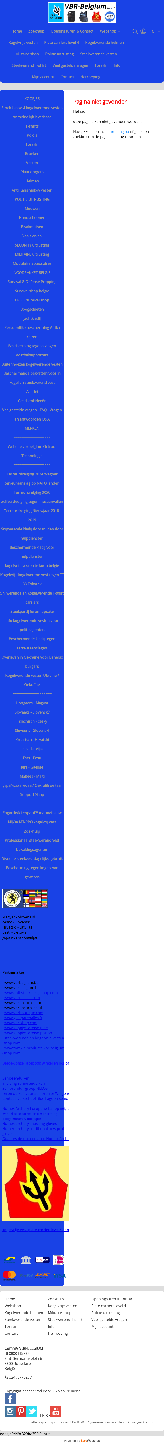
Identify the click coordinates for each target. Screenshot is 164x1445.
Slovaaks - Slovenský (32, 712)
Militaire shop (27, 54)
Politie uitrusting (59, 54)
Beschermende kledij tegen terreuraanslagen (32, 643)
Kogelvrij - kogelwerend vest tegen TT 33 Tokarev (32, 579)
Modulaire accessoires (32, 263)
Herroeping (90, 76)
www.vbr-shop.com (20, 1022)
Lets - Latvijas (32, 748)
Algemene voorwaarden (105, 1422)
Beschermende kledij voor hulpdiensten (32, 552)
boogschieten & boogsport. (22, 1118)
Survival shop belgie (32, 290)
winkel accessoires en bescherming (30, 1113)
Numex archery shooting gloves (29, 1123)
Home (16, 31)
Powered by (82, 1441)
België (64, 1108)
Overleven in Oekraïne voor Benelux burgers (32, 662)
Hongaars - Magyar (32, 703)
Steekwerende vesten (98, 54)
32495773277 (20, 1377)
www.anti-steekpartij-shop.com (31, 992)
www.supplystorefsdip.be (26, 1027)
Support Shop (32, 794)
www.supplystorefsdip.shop (28, 1032)
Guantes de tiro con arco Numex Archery (37, 1138)
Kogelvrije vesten (23, 42)
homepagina (118, 131)
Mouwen (32, 208)
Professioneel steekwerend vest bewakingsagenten (32, 845)
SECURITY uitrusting (32, 245)
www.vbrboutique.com (23, 1012)
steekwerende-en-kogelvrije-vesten (34, 1037)
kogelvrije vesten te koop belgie (32, 565)
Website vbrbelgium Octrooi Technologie (32, 451)
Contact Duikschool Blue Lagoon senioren (38, 1098)
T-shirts (32, 126)
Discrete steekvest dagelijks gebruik (32, 858)
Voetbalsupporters (32, 355)
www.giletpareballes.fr (23, 1017)
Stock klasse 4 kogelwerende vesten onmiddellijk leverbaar (32, 112)
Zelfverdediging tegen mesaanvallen (32, 501)
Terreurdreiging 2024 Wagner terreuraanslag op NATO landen (32, 479)
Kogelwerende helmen (104, 42)
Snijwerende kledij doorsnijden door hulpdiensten (32, 534)
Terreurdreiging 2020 (32, 492)
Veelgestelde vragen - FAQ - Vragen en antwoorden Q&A (32, 414)
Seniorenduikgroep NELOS (25, 1088)
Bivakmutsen (32, 226)
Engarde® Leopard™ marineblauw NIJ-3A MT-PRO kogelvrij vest (32, 817)
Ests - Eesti (32, 758)
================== (31, 437)
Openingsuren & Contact (72, 31)
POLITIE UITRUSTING (32, 199)
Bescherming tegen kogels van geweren (32, 872)
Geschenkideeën (32, 400)
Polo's (32, 135)
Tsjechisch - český (32, 721)
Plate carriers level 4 (61, 42)
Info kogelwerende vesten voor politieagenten (31, 625)
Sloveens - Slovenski (32, 730)
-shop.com (11, 1043)
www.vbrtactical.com (22, 997)
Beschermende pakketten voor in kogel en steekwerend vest (32, 378)
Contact (67, 76)
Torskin (101, 65)
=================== (32, 693)
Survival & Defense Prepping (32, 281)
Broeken (32, 153)
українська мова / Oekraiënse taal (32, 785)
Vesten (32, 162)
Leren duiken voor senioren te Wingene (36, 1093)
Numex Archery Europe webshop (30, 1108)
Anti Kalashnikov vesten (32, 190)
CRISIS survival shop (32, 300)
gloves (7, 1133)
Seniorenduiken (15, 1078)
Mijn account (43, 76)
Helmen (32, 181)
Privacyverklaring (140, 1422)
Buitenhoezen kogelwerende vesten (32, 364)
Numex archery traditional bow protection (39, 1128)
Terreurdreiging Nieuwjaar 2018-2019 (32, 515)
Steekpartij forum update (32, 611)
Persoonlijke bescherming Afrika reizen (32, 332)
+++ (32, 803)
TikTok (44, 1415)
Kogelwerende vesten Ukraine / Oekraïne (32, 680)
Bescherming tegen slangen (32, 345)
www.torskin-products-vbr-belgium (34, 1048)
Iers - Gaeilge (32, 767)
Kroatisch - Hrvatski (32, 739)
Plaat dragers (32, 171)
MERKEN (32, 428)
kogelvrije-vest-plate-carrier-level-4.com (36, 1229)
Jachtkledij (32, 318)
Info (117, 65)
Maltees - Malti (32, 776)
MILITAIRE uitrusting (32, 254)
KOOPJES (32, 98)
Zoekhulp (36, 31)
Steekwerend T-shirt (29, 65)
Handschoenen (32, 217)
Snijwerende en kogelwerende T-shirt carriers (32, 598)
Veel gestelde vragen (70, 65)
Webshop (110, 31)
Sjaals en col (31, 236)
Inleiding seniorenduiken (23, 1083)
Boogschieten (32, 309)
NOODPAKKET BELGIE (31, 272)
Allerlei (32, 391)
